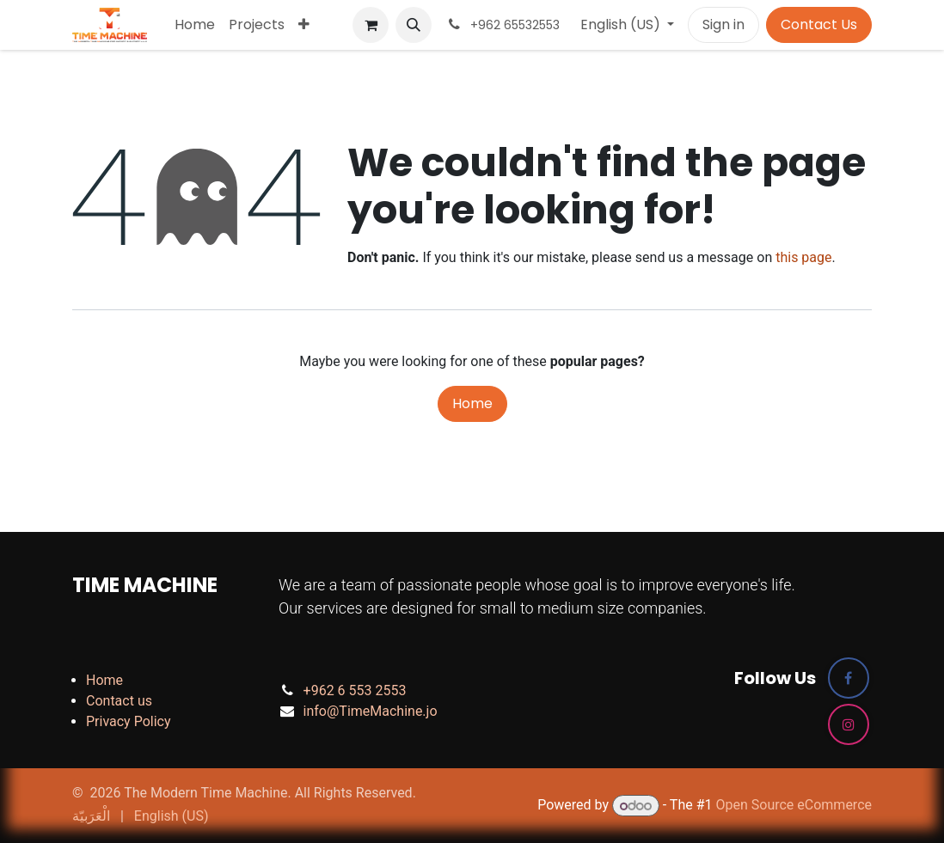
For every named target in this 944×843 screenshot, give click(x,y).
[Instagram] (848, 724)
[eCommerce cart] (370, 25)
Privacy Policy (128, 721)
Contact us (119, 701)
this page (803, 257)
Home (472, 403)
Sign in (723, 24)
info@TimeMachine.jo (370, 711)
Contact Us (819, 24)
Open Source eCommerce (793, 805)
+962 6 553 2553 (355, 690)
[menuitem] (195, 25)
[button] (413, 25)
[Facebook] (848, 678)
